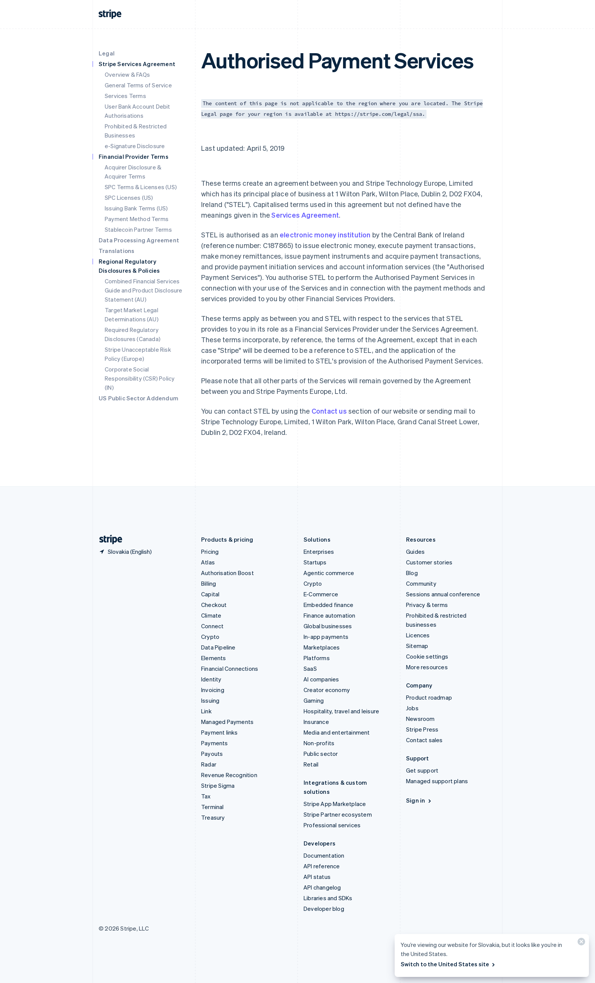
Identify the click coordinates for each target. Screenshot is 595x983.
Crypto (210, 636)
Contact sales (424, 740)
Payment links (219, 732)
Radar (208, 764)
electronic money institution (325, 234)
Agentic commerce (329, 573)
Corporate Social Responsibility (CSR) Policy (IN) (140, 378)
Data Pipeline (218, 647)
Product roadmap (429, 697)
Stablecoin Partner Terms (138, 229)
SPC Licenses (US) (129, 197)
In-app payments (326, 636)
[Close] (580, 943)
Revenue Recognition (229, 775)
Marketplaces (322, 647)
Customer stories (429, 562)
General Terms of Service (138, 85)
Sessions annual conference (443, 594)
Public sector (321, 753)
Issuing (210, 700)
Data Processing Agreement (139, 240)
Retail (311, 764)
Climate (211, 615)
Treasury (213, 817)
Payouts (212, 753)
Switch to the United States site (448, 964)
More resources (427, 667)
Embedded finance (328, 604)
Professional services (332, 825)
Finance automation (330, 615)
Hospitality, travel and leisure (341, 711)
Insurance (316, 721)
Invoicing (212, 690)
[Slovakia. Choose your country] (125, 551)
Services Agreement (305, 214)
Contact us (329, 410)
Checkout (214, 604)
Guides (415, 551)
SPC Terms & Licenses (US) (141, 187)
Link (206, 711)
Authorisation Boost (227, 573)
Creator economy (327, 690)
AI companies (321, 679)
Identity (211, 679)
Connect (212, 626)
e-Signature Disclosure (135, 146)
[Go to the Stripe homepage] (107, 539)
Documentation (324, 855)
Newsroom (420, 718)
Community (421, 583)
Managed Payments (227, 721)
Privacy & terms (427, 604)
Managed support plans (437, 781)
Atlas (208, 562)
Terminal (212, 807)
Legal (107, 53)
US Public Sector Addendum (138, 398)
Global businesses (328, 626)
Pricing (210, 551)
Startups (315, 562)
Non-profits (319, 743)
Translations (116, 250)
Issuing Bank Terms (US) (136, 208)
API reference (322, 866)
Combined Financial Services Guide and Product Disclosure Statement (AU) (144, 290)
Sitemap (417, 646)
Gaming (314, 700)
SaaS (310, 668)
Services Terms (125, 96)
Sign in (419, 800)
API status (317, 876)
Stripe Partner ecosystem (338, 814)
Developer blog (324, 908)
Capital (210, 594)
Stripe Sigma (218, 785)
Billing (208, 583)
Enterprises (319, 551)
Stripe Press (422, 729)
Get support (422, 770)
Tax (206, 796)
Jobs (412, 708)
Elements (213, 658)
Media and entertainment (337, 732)
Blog (412, 573)
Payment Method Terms (136, 219)
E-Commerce (321, 594)
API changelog (322, 887)
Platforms (317, 658)
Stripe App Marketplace (335, 804)
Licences (418, 635)
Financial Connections (229, 668)
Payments (214, 743)
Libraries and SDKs (328, 898)
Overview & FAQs (127, 74)
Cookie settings (427, 656)
